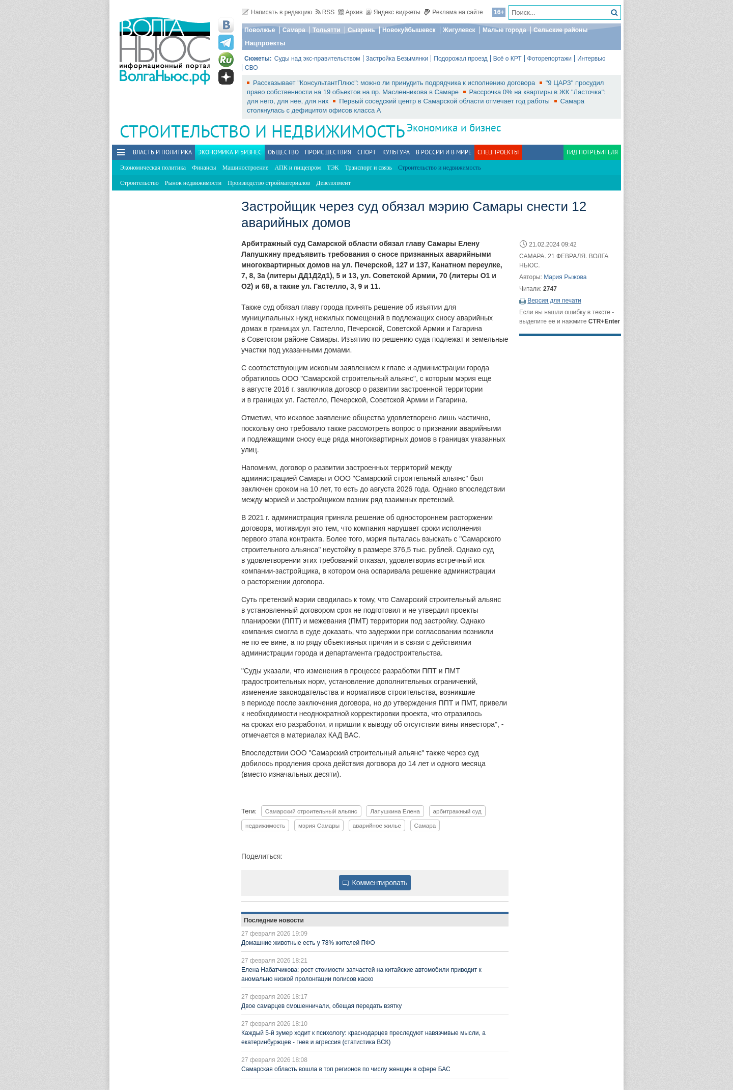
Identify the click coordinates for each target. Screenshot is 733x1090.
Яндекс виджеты (393, 12)
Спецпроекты (498, 152)
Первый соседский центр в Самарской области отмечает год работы (445, 101)
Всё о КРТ (507, 58)
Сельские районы (560, 30)
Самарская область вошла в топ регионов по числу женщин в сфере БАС (345, 1069)
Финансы (204, 167)
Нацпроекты (265, 43)
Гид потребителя (592, 152)
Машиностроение (245, 167)
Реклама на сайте (453, 12)
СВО (251, 67)
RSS (325, 12)
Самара (294, 30)
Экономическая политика (153, 167)
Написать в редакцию (277, 12)
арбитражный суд (457, 811)
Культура (396, 152)
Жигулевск (459, 30)
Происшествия (328, 152)
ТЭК (333, 167)
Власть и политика (162, 152)
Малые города (504, 30)
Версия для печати (554, 300)
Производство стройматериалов (269, 182)
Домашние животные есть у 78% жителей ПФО (308, 942)
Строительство (139, 182)
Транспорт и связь (368, 167)
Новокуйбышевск (409, 30)
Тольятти (327, 30)
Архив (350, 12)
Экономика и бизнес (454, 127)
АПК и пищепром (297, 167)
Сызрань (361, 30)
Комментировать (375, 883)
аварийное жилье (377, 825)
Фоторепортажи (549, 58)
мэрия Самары (319, 825)
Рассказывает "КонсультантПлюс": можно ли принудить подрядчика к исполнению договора (395, 83)
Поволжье (259, 30)
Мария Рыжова (565, 277)
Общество (283, 152)
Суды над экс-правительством (317, 58)
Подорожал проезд (460, 58)
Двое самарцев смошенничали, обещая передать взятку (321, 1006)
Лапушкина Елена (395, 811)
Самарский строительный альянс (311, 811)
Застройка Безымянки (397, 58)
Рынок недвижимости (193, 182)
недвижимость (265, 825)
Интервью (591, 58)
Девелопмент (333, 182)
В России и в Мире (443, 152)
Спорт (366, 152)
